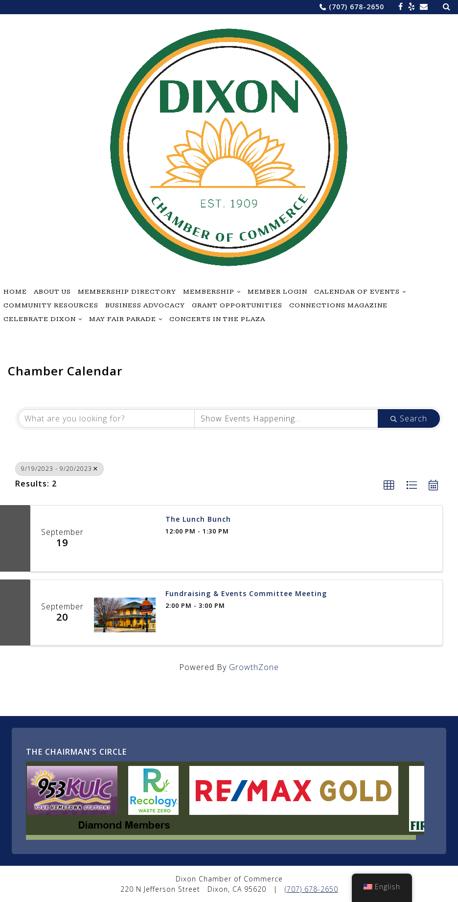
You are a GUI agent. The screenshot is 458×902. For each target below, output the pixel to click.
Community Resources (50, 305)
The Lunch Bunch (198, 519)
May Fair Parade (122, 319)
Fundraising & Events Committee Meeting (246, 594)
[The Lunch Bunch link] (125, 538)
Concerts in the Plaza (217, 319)
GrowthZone (254, 667)
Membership (208, 291)
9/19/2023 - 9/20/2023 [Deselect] (59, 468)
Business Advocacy (145, 305)
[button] (389, 485)
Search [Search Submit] (408, 418)
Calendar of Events (357, 291)
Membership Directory (127, 291)
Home (15, 291)
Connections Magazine (338, 305)
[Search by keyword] (106, 418)
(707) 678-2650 (356, 6)
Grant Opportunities (237, 305)
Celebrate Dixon (39, 319)
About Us (52, 291)
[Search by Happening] (286, 418)
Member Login (277, 291)
